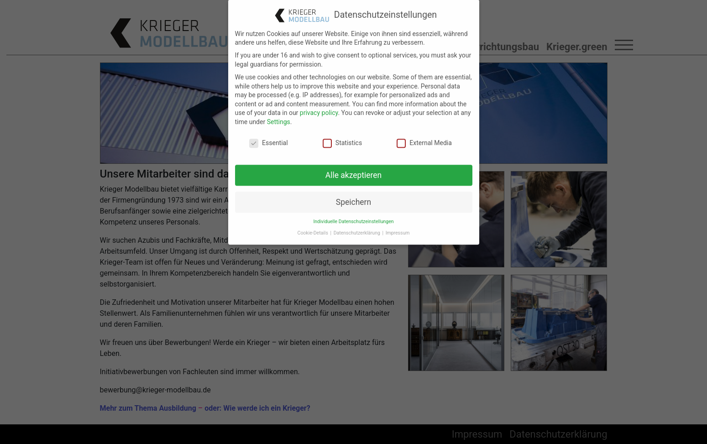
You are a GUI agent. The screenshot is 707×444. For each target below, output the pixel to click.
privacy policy (319, 105)
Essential (268, 135)
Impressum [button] (398, 225)
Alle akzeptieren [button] (353, 167)
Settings (278, 114)
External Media (424, 135)
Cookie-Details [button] (314, 225)
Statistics (342, 135)
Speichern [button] (353, 193)
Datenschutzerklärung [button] (358, 225)
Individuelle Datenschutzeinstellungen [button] (353, 214)
